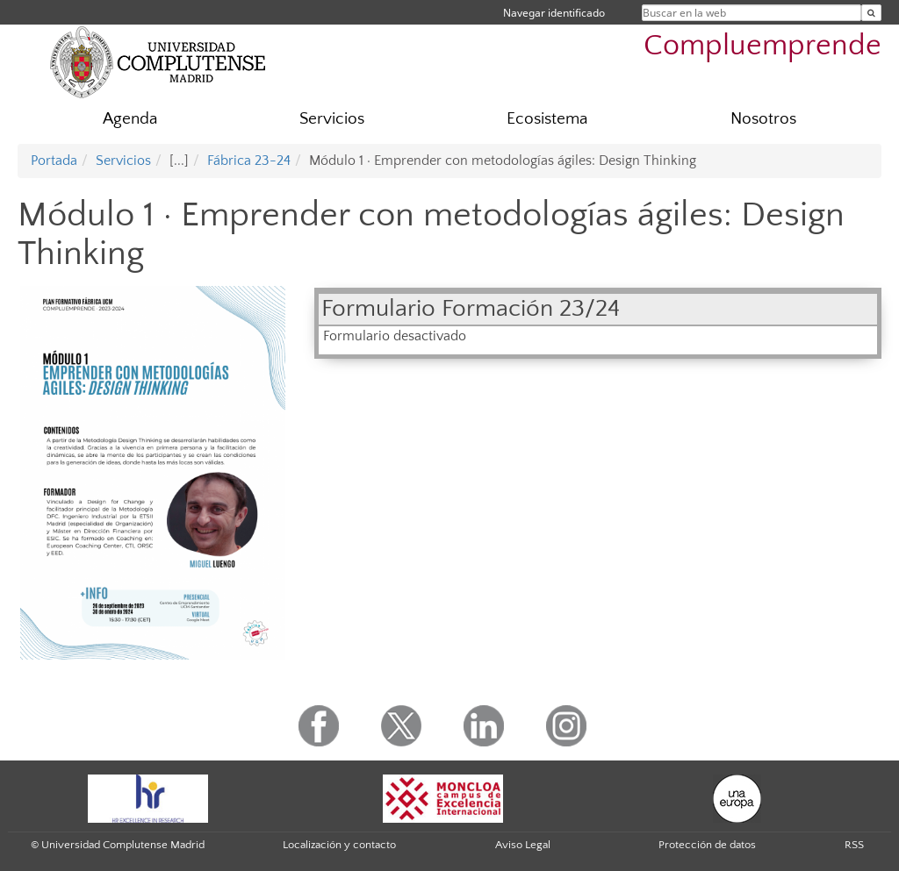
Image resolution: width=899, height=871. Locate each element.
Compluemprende (762, 46)
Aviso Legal (522, 845)
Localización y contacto (339, 845)
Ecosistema (547, 119)
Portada (54, 160)
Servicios (331, 119)
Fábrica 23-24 (249, 160)
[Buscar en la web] (871, 12)
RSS (854, 845)
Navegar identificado (554, 12)
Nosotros (763, 119)
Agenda (130, 119)
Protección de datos (707, 845)
